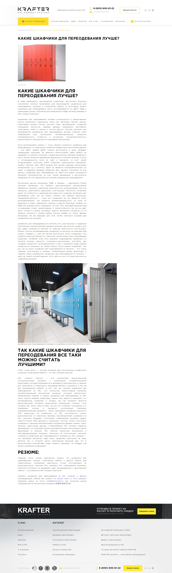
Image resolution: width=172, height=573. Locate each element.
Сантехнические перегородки (66, 530)
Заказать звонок (132, 568)
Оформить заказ (146, 511)
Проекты (82, 21)
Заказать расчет (130, 10)
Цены (73, 21)
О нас (22, 523)
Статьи (29, 30)
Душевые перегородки (63, 535)
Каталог (58, 523)
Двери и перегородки (111, 540)
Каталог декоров (60, 21)
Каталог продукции (35, 21)
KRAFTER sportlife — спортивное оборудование (123, 554)
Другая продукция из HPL (112, 545)
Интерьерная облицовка (64, 554)
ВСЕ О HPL (93, 21)
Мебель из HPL (59, 545)
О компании (107, 21)
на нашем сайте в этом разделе (70, 478)
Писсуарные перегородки (64, 540)
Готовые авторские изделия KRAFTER (118, 549)
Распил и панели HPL (62, 549)
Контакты (120, 21)
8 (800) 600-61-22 (103, 8)
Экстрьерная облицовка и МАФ (115, 530)
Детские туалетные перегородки (116, 535)
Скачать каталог (142, 21)
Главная (21, 30)
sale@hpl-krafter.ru (101, 12)
